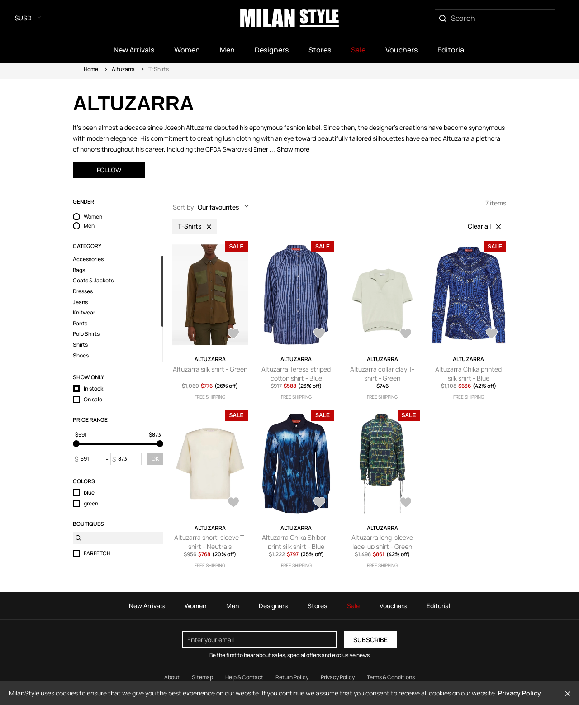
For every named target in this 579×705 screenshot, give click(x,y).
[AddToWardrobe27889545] (406, 503)
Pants (80, 323)
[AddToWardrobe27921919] (233, 503)
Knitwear (84, 312)
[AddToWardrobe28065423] (491, 334)
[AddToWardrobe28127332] (319, 334)
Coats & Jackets (93, 280)
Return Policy (291, 677)
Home (91, 69)
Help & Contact (244, 677)
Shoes (81, 355)
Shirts (80, 344)
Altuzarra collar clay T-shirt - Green (382, 373)
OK (155, 458)
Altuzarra (123, 69)
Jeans (80, 302)
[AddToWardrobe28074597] (406, 334)
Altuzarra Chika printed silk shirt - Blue (468, 373)
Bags (79, 270)
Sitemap (202, 677)
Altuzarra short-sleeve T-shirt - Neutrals (210, 542)
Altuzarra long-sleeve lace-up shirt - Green (382, 542)
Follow (109, 170)
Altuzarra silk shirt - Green (210, 369)
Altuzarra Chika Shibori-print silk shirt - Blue (296, 542)
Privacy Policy (519, 693)
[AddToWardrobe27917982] (319, 503)
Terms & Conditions (391, 677)
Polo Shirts (86, 334)
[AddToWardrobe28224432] (233, 334)
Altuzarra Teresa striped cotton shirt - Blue (296, 373)
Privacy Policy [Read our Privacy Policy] (338, 677)
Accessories (88, 259)
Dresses (83, 291)
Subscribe (370, 639)
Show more (293, 149)
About (172, 677)
